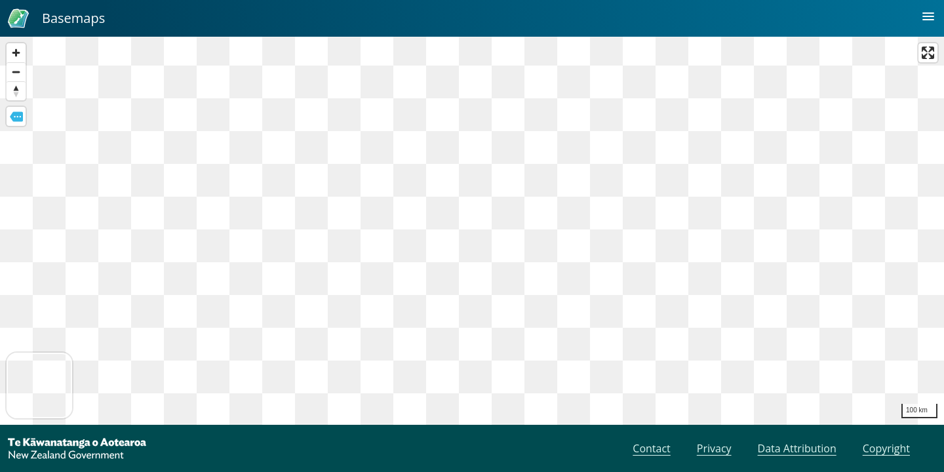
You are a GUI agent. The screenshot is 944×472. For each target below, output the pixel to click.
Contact (651, 448)
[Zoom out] (16, 71)
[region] (472, 231)
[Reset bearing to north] (16, 90)
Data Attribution (797, 448)
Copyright (886, 448)
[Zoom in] (16, 52)
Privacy (714, 448)
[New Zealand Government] (77, 448)
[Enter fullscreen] (927, 52)
